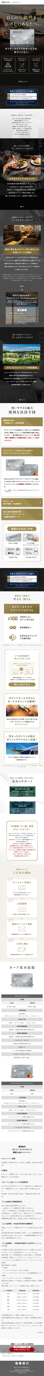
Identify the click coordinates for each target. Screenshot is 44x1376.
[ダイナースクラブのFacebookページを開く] (16, 1363)
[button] (22, 421)
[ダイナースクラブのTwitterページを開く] (20, 1363)
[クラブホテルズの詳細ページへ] (22, 306)
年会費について (22, 81)
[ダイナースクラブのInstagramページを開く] (24, 1363)
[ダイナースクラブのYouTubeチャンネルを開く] (27, 1363)
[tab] (21, 206)
